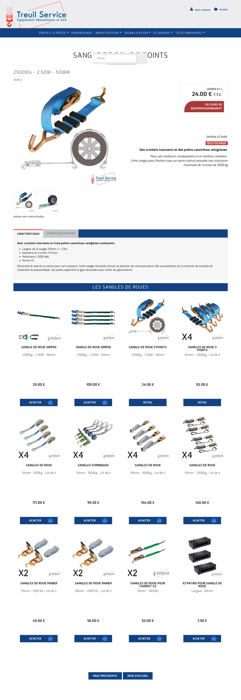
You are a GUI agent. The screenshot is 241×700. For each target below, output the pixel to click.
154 (148, 503)
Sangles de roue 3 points (202, 349)
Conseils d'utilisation (61, 233)
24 (148, 385)
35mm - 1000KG (148, 591)
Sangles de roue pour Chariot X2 (147, 585)
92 (202, 385)
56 (93, 621)
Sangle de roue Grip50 (38, 347)
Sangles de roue (39, 465)
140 (202, 503)
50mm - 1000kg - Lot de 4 (147, 473)
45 (39, 621)
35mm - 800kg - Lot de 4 (39, 473)
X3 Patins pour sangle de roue (202, 585)
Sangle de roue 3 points (148, 347)
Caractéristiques (28, 233)
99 (93, 503)
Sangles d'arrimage (93, 465)
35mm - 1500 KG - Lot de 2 (39, 591)
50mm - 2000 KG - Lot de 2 (93, 591)
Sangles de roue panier (38, 583)
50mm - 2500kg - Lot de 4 (202, 354)
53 (148, 621)
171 (39, 503)
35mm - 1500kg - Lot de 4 (93, 473)
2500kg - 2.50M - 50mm (39, 354)
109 (93, 385)
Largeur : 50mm (202, 591)
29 (39, 385)
